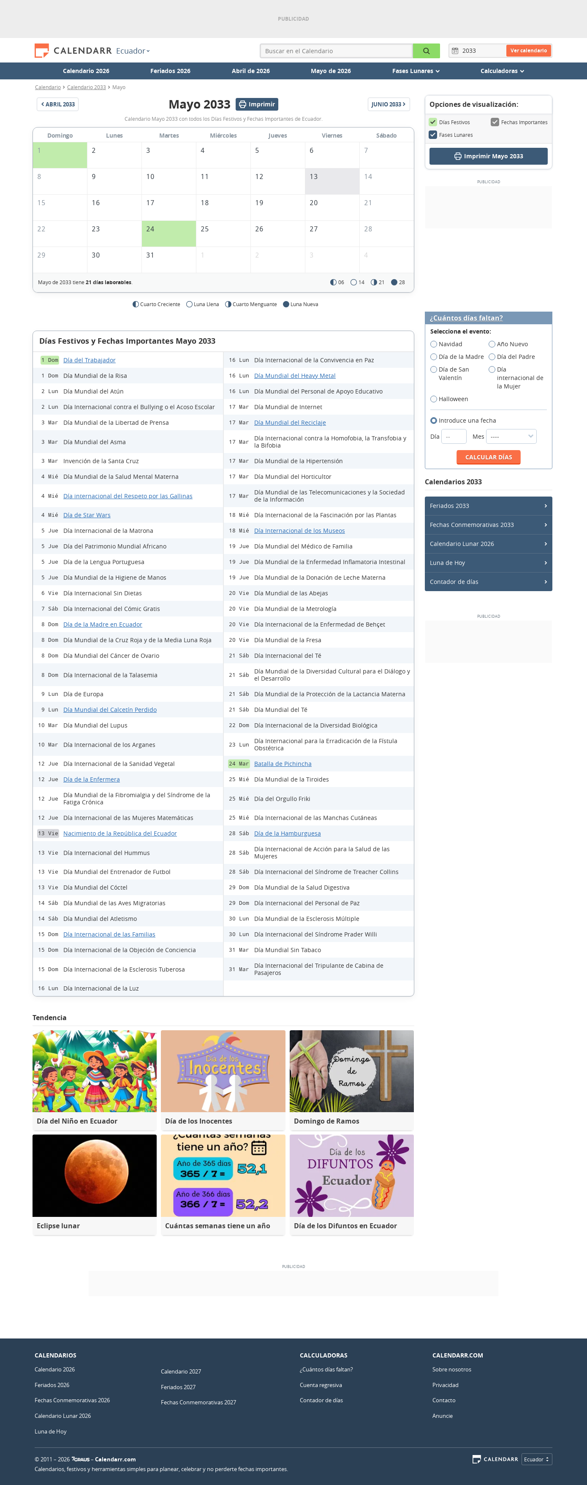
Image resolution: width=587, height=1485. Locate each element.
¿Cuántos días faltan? (466, 318)
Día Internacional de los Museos (299, 531)
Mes (505, 436)
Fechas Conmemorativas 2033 (472, 525)
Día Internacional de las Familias (109, 934)
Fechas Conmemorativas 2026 (72, 1400)
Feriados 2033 (449, 506)
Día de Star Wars (87, 515)
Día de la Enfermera (91, 779)
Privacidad (445, 1385)
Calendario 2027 (181, 1371)
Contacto (444, 1400)
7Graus (81, 1459)
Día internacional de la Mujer (516, 378)
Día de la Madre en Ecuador (102, 624)
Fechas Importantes (519, 122)
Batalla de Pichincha (283, 764)
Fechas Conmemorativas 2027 (198, 1402)
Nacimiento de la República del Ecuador (120, 833)
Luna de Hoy (447, 563)
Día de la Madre (459, 357)
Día (449, 436)
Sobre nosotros (451, 1369)
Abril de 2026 (251, 71)
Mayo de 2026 (331, 71)
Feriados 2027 (178, 1387)
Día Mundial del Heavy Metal (295, 376)
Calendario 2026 (86, 71)
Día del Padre (515, 357)
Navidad (449, 344)
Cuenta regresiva (321, 1385)
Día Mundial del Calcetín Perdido (110, 710)
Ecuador (132, 51)
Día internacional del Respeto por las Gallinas (128, 496)
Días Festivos (449, 122)
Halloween (452, 399)
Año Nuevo (511, 344)
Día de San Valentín (449, 373)
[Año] (470, 51)
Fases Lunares (451, 134)
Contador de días (454, 582)
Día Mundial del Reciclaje (290, 422)
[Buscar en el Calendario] (426, 50)
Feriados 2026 (170, 71)
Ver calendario (529, 50)
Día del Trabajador (89, 360)
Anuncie (442, 1416)
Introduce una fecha (466, 420)
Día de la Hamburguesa (287, 833)
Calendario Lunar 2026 (462, 544)
